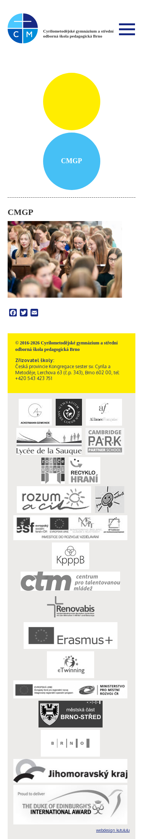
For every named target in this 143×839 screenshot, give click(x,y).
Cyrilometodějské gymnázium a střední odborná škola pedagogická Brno (78, 33)
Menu (127, 29)
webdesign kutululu (113, 830)
